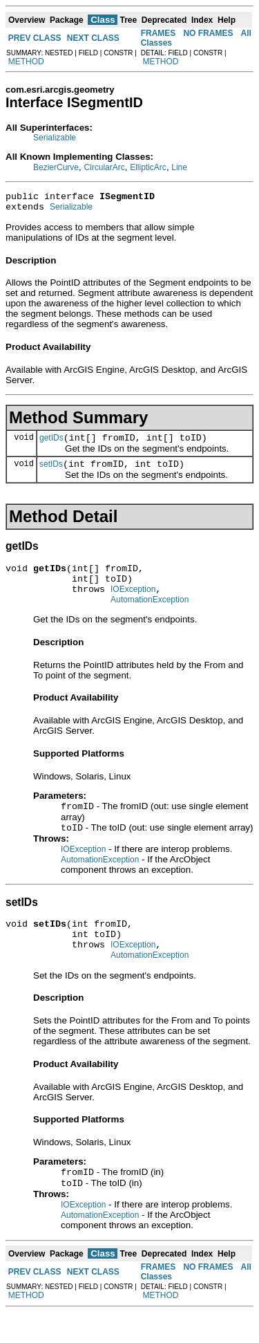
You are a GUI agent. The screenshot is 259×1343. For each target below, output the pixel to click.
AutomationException (150, 616)
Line (179, 167)
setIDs (51, 472)
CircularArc (104, 167)
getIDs (51, 444)
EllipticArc (148, 167)
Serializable (54, 137)
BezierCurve (56, 167)
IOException (133, 604)
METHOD (26, 61)
